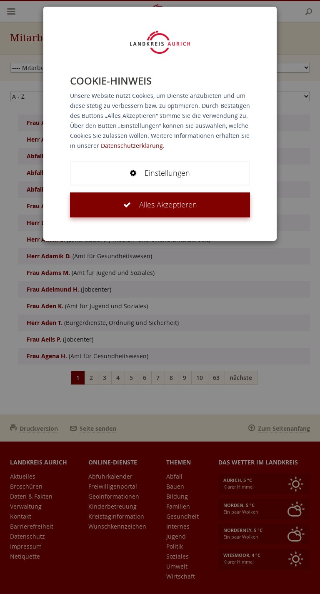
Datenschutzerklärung (132, 146)
